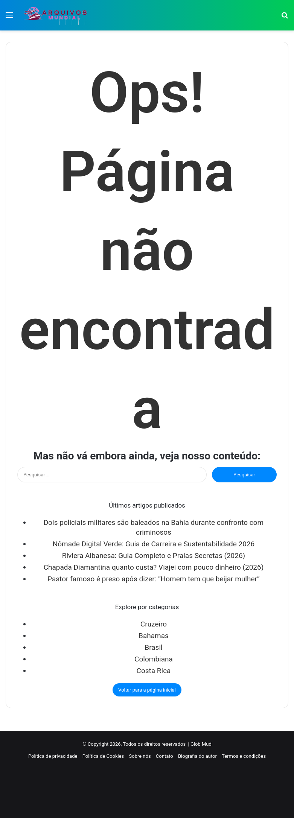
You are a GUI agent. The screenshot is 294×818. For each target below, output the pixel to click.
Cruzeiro (153, 624)
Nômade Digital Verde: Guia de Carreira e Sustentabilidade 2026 (154, 544)
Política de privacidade (53, 756)
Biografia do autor (197, 756)
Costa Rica (154, 670)
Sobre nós (140, 756)
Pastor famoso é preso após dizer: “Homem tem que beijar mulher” (153, 579)
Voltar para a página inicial (147, 690)
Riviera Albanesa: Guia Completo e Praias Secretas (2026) (153, 555)
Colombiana (153, 659)
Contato (164, 756)
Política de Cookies (103, 756)
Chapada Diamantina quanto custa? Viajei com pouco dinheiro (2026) (154, 567)
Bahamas (154, 635)
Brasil (153, 647)
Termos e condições (244, 756)
